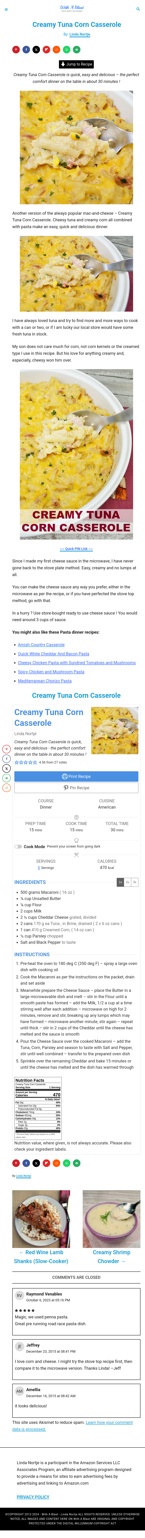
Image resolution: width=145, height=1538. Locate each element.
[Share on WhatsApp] (66, 49)
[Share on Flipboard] (46, 49)
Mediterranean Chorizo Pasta (45, 681)
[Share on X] (36, 49)
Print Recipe (76, 776)
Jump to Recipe (76, 64)
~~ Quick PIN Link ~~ (76, 549)
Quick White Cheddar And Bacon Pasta (53, 653)
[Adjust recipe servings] (39, 867)
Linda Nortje (79, 34)
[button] (16, 762)
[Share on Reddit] (56, 49)
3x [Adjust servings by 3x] (134, 882)
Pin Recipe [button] (76, 787)
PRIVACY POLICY (33, 1497)
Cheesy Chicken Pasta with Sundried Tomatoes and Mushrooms (77, 662)
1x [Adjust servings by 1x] (120, 882)
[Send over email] (76, 49)
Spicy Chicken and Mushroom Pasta (51, 671)
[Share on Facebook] (26, 49)
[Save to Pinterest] (16, 49)
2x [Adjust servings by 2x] (127, 882)
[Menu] (6, 9)
